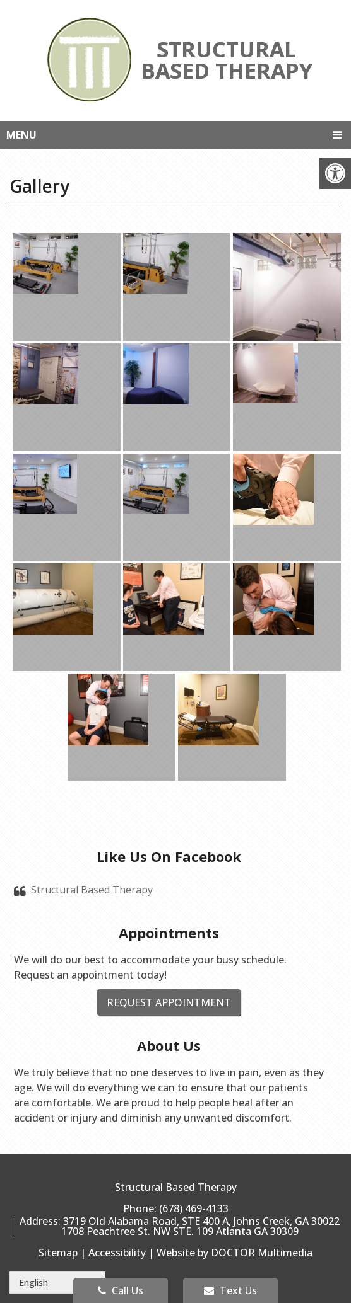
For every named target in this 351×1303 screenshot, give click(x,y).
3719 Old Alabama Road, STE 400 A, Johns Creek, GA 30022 (201, 1221)
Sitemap (58, 1253)
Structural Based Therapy (92, 890)
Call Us (120, 1290)
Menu (21, 135)
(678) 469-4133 (194, 1208)
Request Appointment (169, 1002)
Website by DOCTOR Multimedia (234, 1253)
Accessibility (117, 1253)
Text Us (230, 1290)
